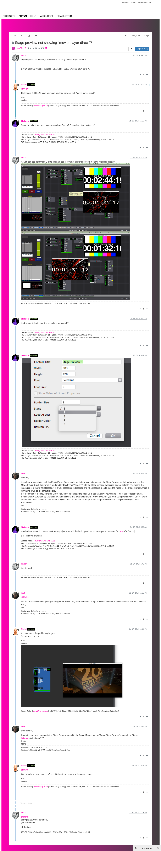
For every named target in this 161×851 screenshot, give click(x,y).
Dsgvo (133, 2)
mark (23, 470)
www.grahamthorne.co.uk (45, 132)
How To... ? (21, 45)
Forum (23, 16)
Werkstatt (46, 16)
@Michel (25, 594)
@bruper (25, 85)
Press (125, 2)
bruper (24, 52)
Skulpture (25, 118)
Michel (24, 82)
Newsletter (64, 16)
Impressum (144, 2)
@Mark (24, 767)
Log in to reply (142, 46)
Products (9, 16)
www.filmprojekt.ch (40, 103)
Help (33, 16)
